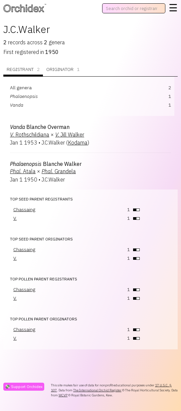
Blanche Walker (46, 164)
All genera (21, 88)
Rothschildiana (29, 134)
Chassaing (24, 209)
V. (15, 218)
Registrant (23, 69)
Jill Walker (69, 134)
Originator (63, 69)
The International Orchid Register (97, 390)
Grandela (59, 171)
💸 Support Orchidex (24, 386)
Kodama (78, 142)
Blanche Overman (40, 127)
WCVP (63, 395)
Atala (23, 171)
